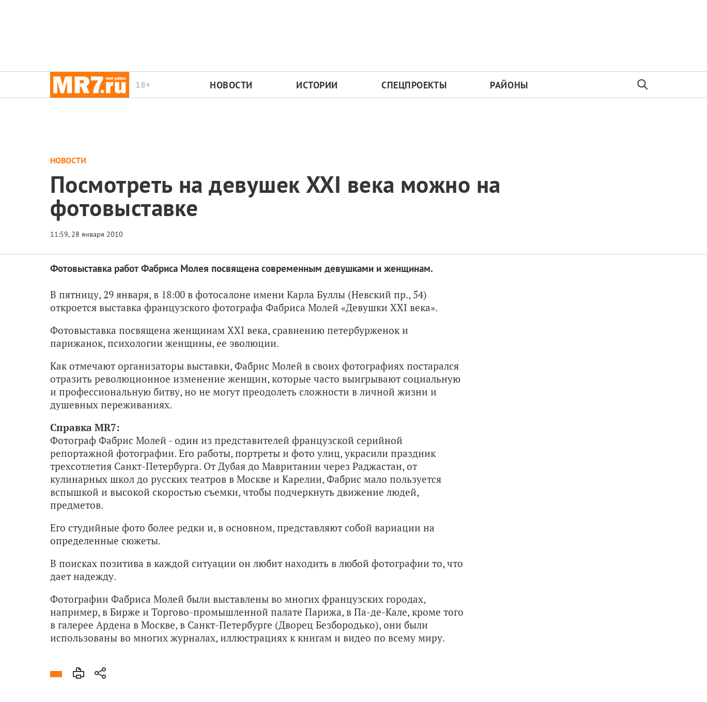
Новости (231, 85)
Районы (509, 85)
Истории (317, 85)
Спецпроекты (414, 85)
